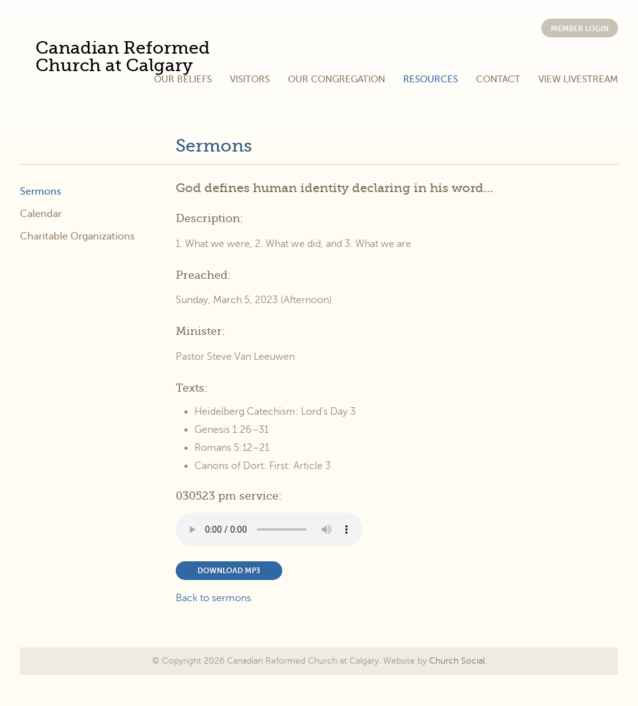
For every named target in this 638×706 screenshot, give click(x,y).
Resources (430, 79)
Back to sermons (213, 598)
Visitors (250, 79)
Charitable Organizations (77, 236)
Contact (498, 79)
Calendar (41, 214)
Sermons (214, 146)
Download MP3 (229, 570)
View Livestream (578, 79)
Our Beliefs (183, 79)
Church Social (457, 660)
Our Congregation (336, 79)
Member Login (580, 28)
